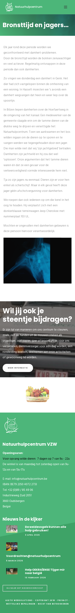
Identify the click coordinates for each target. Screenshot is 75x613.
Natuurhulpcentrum (23, 7)
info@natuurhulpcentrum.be (29, 479)
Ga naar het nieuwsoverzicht (24, 588)
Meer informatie (18, 368)
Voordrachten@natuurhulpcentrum (33, 556)
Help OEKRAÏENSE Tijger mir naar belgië (45, 571)
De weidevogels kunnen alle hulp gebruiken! (45, 528)
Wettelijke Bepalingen (20, 604)
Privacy (63, 600)
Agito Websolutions (19, 600)
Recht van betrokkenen (53, 604)
